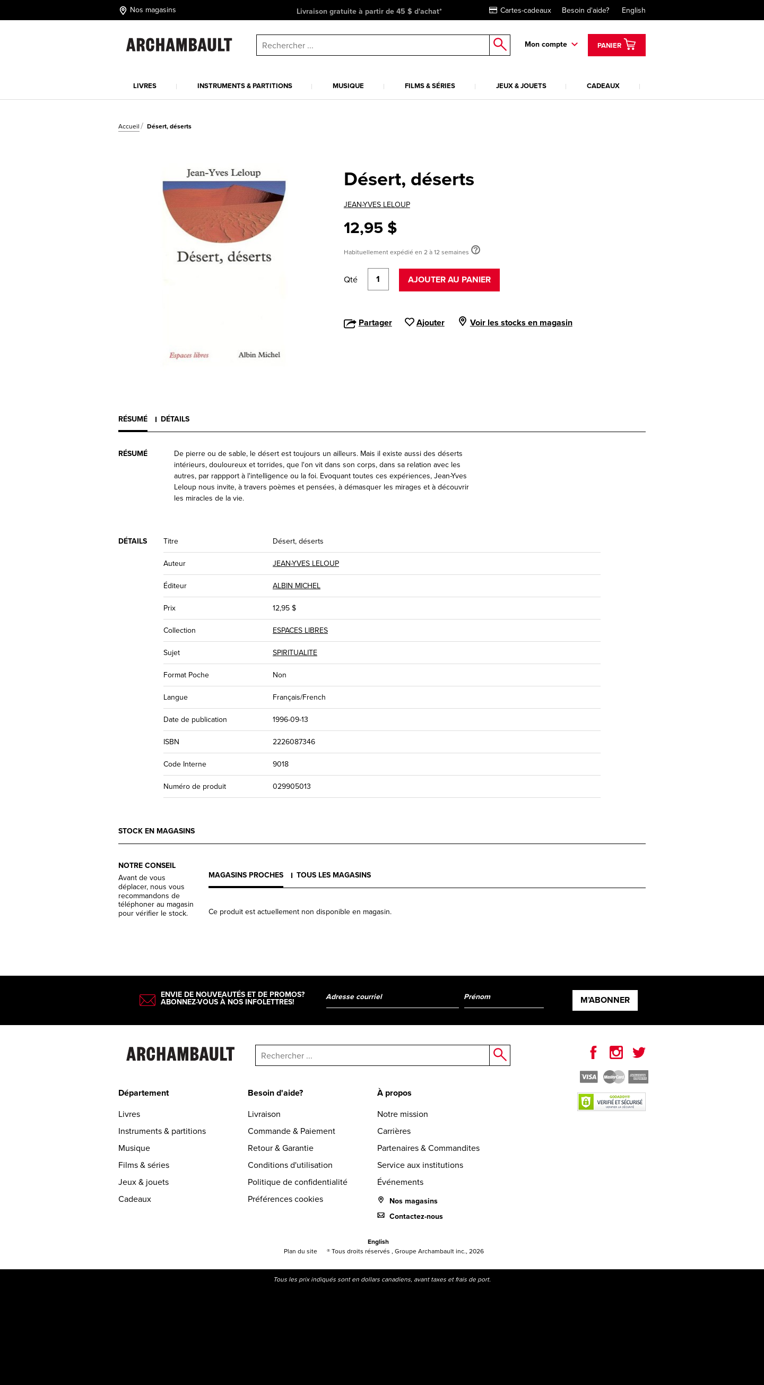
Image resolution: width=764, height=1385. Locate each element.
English (634, 10)
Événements (400, 1182)
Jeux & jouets (521, 86)
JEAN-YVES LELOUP (377, 204)
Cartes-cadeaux (520, 10)
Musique (348, 86)
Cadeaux (603, 86)
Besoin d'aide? (585, 10)
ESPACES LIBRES (300, 630)
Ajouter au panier (449, 279)
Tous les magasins (334, 875)
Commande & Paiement (291, 1131)
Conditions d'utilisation (290, 1165)
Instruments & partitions (244, 86)
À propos (394, 1093)
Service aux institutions (420, 1165)
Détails (175, 419)
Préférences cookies (285, 1199)
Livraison (264, 1114)
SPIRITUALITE (295, 652)
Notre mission (402, 1114)
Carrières (394, 1131)
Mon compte (546, 44)
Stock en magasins (156, 831)
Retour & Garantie (281, 1148)
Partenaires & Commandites (428, 1148)
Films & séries (430, 86)
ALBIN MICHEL (296, 585)
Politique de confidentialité (298, 1182)
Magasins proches (246, 875)
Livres (145, 86)
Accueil (129, 126)
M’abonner (605, 1000)
